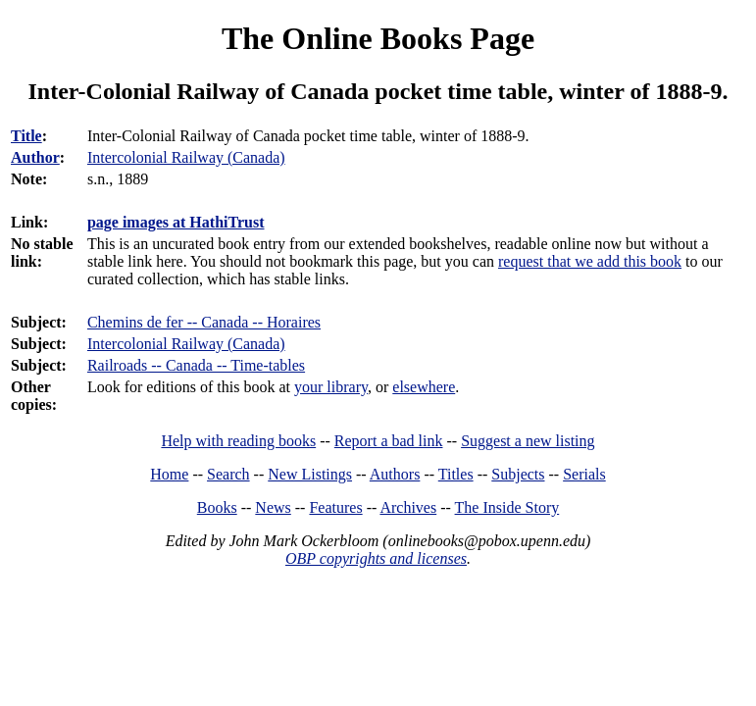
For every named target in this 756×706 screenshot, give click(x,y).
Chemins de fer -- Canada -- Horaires (204, 322)
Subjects (517, 474)
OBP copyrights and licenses (376, 558)
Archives (407, 507)
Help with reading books (238, 440)
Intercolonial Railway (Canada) (186, 343)
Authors (395, 474)
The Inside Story (507, 507)
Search (228, 474)
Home (169, 474)
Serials (584, 474)
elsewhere (423, 386)
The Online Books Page (378, 38)
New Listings (310, 474)
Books (217, 507)
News (272, 507)
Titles (456, 474)
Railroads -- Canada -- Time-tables (196, 365)
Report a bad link (388, 440)
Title (26, 135)
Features (335, 507)
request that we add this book (589, 261)
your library (331, 386)
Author (35, 157)
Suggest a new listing (527, 440)
